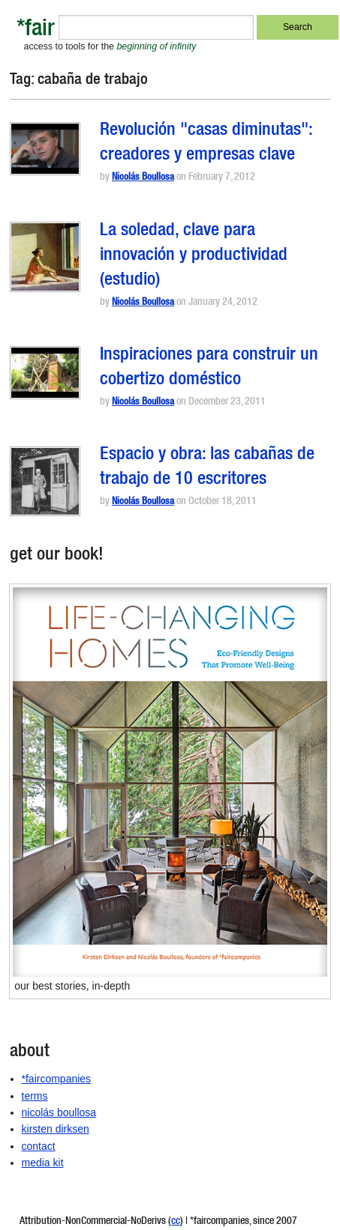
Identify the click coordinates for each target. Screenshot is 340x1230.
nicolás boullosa (59, 1112)
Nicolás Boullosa (143, 178)
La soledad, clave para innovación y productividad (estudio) (193, 256)
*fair (36, 30)
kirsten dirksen (55, 1129)
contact (39, 1146)
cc (175, 1222)
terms (35, 1096)
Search (297, 27)
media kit (43, 1163)
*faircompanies (57, 1079)
